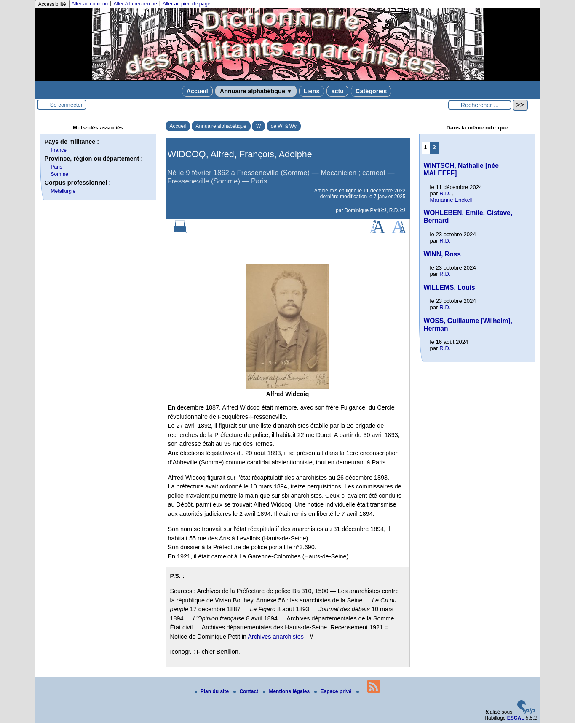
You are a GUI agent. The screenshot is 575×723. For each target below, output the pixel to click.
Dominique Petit (362, 210)
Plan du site (212, 691)
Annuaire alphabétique (256, 91)
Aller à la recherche (135, 4)
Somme (59, 174)
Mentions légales (287, 691)
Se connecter (66, 105)
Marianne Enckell (451, 200)
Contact (246, 691)
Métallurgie (63, 191)
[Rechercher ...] (479, 105)
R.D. (394, 210)
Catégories (371, 91)
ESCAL (515, 718)
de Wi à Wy (284, 126)
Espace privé (333, 691)
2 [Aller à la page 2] (434, 147)
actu (337, 91)
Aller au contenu (90, 4)
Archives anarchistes (276, 636)
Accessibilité (52, 4)
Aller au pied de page (186, 4)
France (59, 150)
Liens (312, 91)
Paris (56, 167)
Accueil (197, 91)
